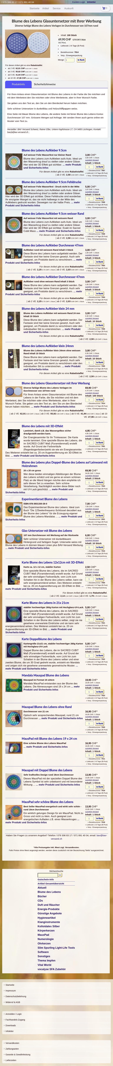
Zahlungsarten (12, 1049)
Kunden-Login (78, 2)
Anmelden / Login (14, 1014)
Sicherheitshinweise (45, 84)
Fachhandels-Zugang (15, 1020)
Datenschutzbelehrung (16, 996)
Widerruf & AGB (13, 1002)
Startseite (10, 985)
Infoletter (10, 1031)
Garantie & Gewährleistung (18, 1054)
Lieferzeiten (11, 1060)
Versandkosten (12, 1043)
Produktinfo (18, 84)
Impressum (11, 990)
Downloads (11, 1025)
